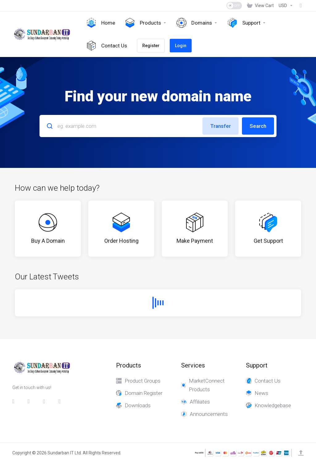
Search (258, 126)
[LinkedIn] (46, 401)
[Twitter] (30, 401)
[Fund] (300, 5)
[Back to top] (301, 453)
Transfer (220, 126)
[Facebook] (15, 401)
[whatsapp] (61, 401)
